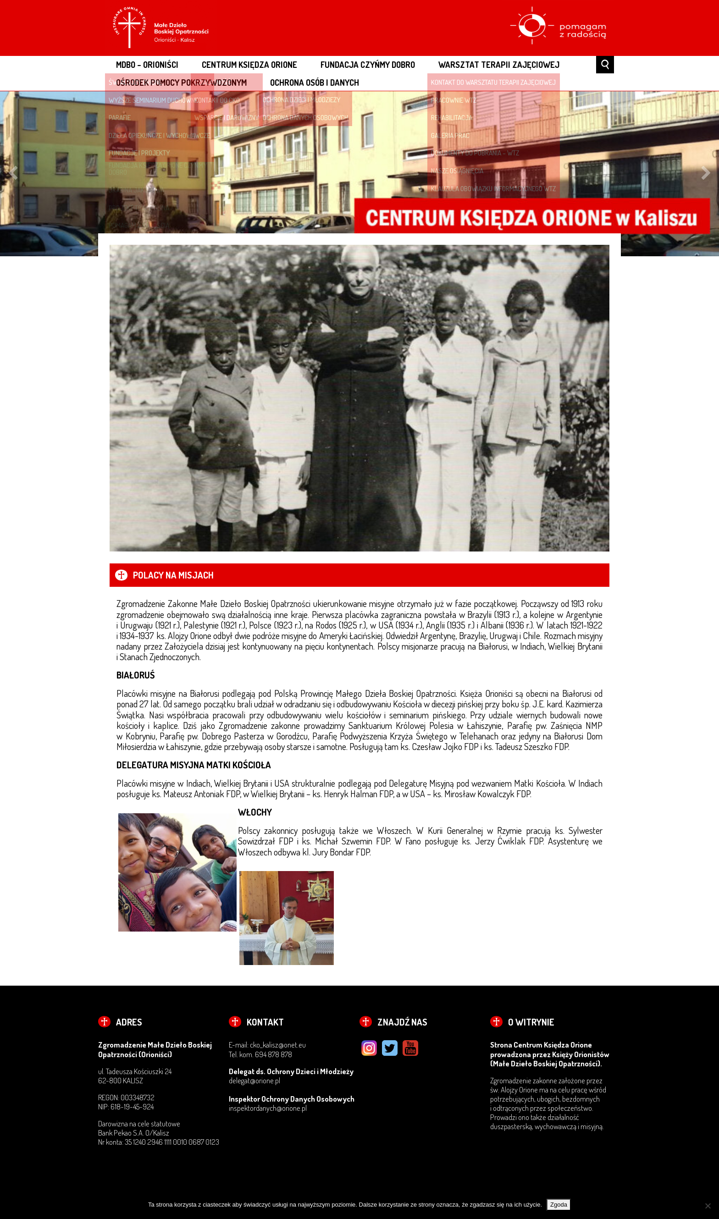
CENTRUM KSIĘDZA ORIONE (249, 64)
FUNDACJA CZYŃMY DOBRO (368, 64)
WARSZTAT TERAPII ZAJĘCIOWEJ (498, 64)
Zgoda (558, 1204)
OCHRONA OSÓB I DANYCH (314, 82)
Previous (12, 174)
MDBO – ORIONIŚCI (147, 64)
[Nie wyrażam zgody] (707, 1205)
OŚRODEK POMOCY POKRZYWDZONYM (181, 82)
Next (706, 174)
